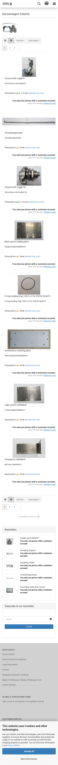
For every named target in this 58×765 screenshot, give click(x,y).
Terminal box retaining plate (18, 350)
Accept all (29, 751)
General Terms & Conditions (14, 659)
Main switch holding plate (17, 241)
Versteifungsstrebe (14, 133)
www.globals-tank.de (35, 701)
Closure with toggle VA (15, 187)
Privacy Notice (13, 745)
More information (29, 759)
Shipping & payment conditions (15, 675)
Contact (5, 670)
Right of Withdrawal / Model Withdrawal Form (21, 680)
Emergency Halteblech (15, 459)
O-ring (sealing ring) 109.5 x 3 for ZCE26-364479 (27, 296)
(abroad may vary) (36, 93)
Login (29, 627)
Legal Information (10, 664)
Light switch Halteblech (16, 405)
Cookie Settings (9, 685)
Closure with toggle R (15, 78)
